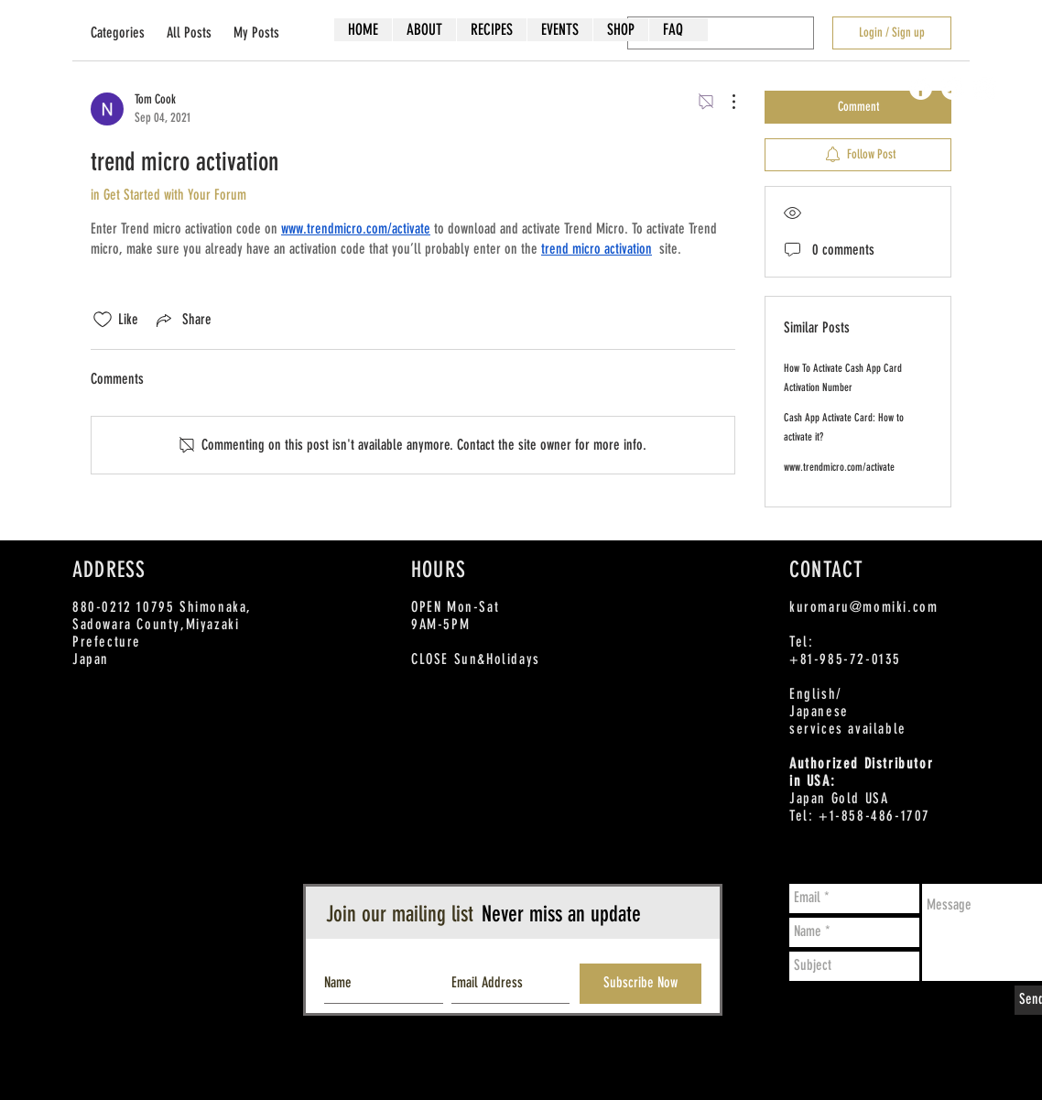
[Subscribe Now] (640, 984)
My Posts (256, 32)
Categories (118, 32)
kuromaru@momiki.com (863, 606)
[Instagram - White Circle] (984, 88)
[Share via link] (182, 320)
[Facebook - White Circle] (920, 88)
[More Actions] (724, 102)
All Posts (189, 32)
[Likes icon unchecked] (102, 320)
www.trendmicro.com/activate (839, 467)
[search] (720, 32)
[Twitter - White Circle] (952, 88)
